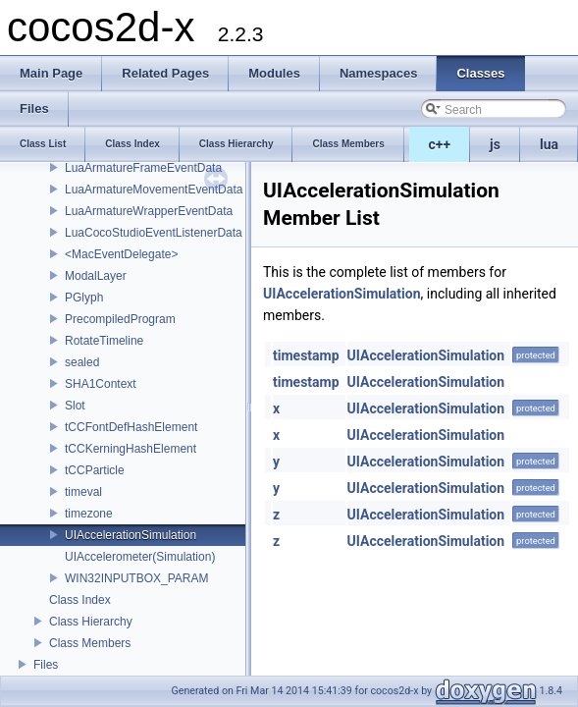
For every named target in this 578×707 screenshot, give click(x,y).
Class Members (90, 643)
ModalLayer (96, 276)
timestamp (306, 355)
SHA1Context (100, 384)
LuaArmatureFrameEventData (143, 168)
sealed (82, 362)
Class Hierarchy (90, 621)
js (495, 144)
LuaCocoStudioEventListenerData (153, 233)
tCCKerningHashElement (130, 449)
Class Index (80, 600)
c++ (440, 144)
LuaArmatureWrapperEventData (149, 211)
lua (549, 144)
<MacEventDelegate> (121, 254)
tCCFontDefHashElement (131, 427)
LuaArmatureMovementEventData (153, 189)
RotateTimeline (104, 341)
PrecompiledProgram (120, 319)
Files (45, 665)
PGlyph (84, 297)
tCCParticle (95, 470)
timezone (89, 513)
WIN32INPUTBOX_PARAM (136, 578)
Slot (75, 405)
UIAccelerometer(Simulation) (140, 557)
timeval (83, 492)
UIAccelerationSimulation (130, 535)
